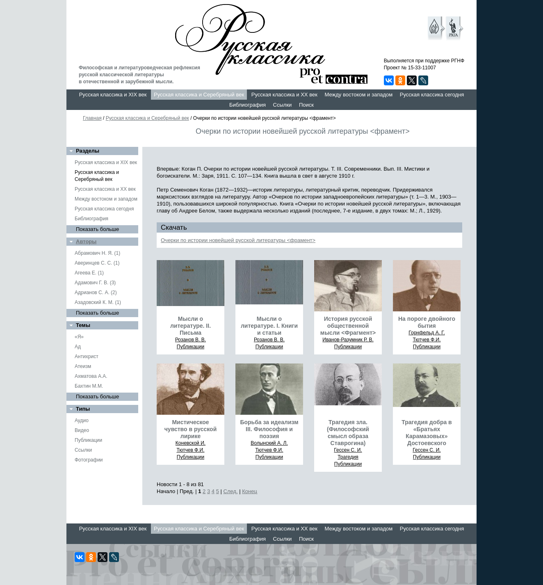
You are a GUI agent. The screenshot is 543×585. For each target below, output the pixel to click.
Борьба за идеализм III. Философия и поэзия (269, 429)
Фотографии (89, 460)
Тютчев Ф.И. (426, 340)
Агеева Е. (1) (89, 273)
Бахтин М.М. (89, 386)
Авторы (86, 241)
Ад (78, 347)
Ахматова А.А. (91, 376)
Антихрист (86, 356)
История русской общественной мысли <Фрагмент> (348, 325)
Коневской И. (190, 443)
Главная (92, 118)
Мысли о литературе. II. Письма (190, 325)
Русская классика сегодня (432, 94)
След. (231, 491)
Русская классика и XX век (284, 94)
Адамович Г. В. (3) (95, 283)
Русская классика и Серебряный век (199, 94)
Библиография (247, 105)
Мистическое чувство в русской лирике (190, 429)
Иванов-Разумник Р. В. (348, 340)
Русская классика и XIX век (113, 94)
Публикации (88, 440)
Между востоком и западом (358, 94)
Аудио (82, 420)
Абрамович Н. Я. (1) (97, 253)
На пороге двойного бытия (426, 322)
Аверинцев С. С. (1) (97, 263)
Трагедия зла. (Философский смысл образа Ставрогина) (348, 432)
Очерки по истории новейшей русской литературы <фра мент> (238, 240)
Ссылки (282, 105)
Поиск (306, 105)
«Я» (79, 337)
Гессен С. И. (348, 450)
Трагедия (348, 457)
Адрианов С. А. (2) (96, 292)
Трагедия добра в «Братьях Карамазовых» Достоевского (427, 432)
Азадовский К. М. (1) (98, 302)
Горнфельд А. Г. (426, 333)
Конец (249, 491)
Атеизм (83, 366)
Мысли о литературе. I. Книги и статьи (269, 325)
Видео (82, 430)
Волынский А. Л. (269, 443)
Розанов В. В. (190, 340)
